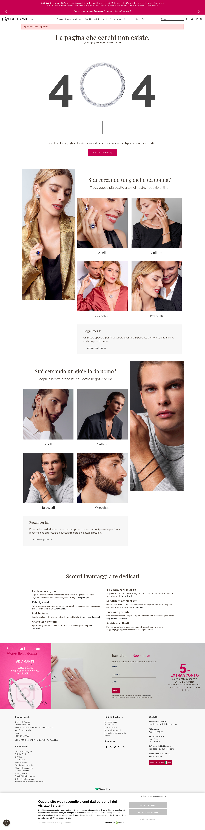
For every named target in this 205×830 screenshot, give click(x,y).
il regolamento (141, 5)
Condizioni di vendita (24, 765)
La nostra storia (110, 722)
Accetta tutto (148, 805)
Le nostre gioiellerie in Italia (115, 733)
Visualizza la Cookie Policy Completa (55, 822)
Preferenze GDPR (147, 819)
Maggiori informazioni (116, 618)
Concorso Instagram (23, 751)
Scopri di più (83, 597)
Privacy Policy (21, 773)
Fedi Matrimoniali (115, 3)
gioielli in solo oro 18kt (88, 3)
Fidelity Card (40, 602)
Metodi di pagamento (24, 768)
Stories (107, 736)
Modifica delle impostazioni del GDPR (31, 782)
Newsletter (146, 696)
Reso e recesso (21, 762)
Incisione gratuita (22, 771)
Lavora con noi (110, 727)
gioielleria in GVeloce (151, 3)
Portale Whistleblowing (25, 776)
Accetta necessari (148, 812)
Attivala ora (59, 609)
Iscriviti (116, 691)
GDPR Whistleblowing (24, 779)
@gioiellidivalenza (22, 653)
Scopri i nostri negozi (90, 617)
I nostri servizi (110, 725)
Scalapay (98, 11)
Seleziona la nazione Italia (161, 762)
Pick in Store (20, 760)
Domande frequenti (112, 730)
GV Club (18, 757)
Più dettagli (126, 596)
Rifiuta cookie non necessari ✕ (153, 796)
